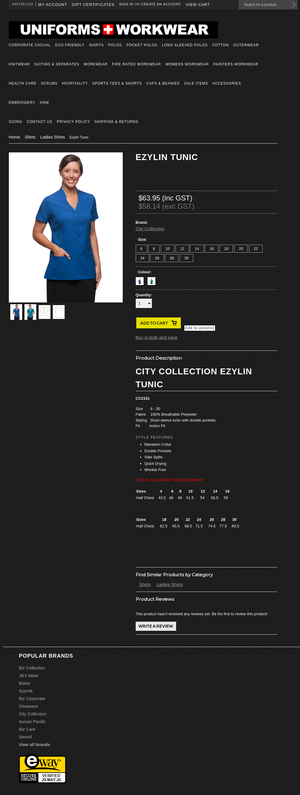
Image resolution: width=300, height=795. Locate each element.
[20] (241, 249)
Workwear (95, 64)
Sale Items (196, 83)
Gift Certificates (93, 4)
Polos (115, 45)
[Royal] (142, 279)
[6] (141, 249)
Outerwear (246, 45)
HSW (44, 103)
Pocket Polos (142, 45)
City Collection (150, 228)
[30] (186, 258)
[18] (226, 249)
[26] (157, 258)
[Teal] (152, 279)
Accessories (226, 83)
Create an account (161, 4)
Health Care (23, 83)
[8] (154, 249)
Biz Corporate (32, 698)
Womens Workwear (187, 64)
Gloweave (28, 706)
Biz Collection (32, 668)
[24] (142, 258)
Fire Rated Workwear (136, 64)
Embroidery (22, 103)
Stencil (25, 737)
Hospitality (75, 83)
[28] (171, 258)
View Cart (198, 4)
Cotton (220, 45)
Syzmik (26, 691)
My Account (52, 4)
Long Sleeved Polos (185, 45)
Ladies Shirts (52, 137)
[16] (211, 249)
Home (14, 137)
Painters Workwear (235, 64)
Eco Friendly (70, 45)
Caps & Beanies (163, 83)
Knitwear (19, 64)
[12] (182, 249)
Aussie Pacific (32, 721)
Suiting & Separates (56, 64)
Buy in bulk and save (157, 337)
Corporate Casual (30, 45)
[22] (256, 249)
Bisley (24, 683)
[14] (197, 249)
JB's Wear (28, 675)
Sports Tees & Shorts (117, 83)
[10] (167, 249)
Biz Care (27, 729)
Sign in (126, 4)
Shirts (96, 45)
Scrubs (49, 83)
